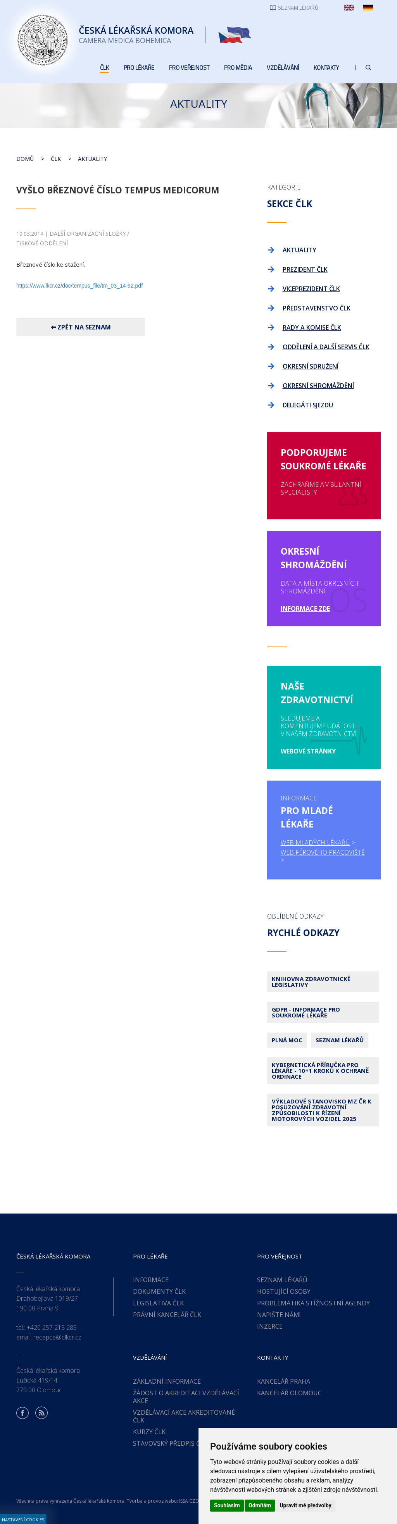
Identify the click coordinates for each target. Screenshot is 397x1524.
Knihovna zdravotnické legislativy (311, 981)
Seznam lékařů (340, 1040)
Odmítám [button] (260, 1505)
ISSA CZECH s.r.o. (197, 1501)
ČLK (56, 158)
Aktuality (92, 158)
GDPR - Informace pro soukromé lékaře (306, 1012)
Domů (25, 158)
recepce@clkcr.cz (57, 1337)
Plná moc (287, 1040)
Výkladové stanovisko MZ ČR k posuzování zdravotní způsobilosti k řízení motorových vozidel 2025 (321, 1109)
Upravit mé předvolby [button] (305, 1505)
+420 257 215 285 (52, 1327)
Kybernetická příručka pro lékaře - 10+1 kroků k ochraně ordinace (320, 1070)
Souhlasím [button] (227, 1505)
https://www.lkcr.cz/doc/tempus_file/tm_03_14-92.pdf (79, 286)
